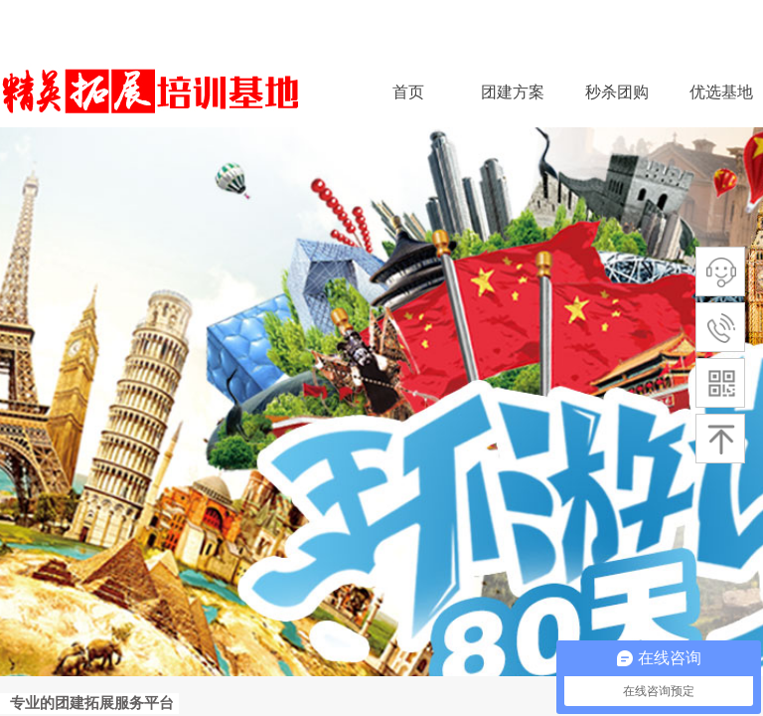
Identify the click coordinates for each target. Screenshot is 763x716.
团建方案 (512, 92)
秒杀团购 (617, 92)
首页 (408, 92)
